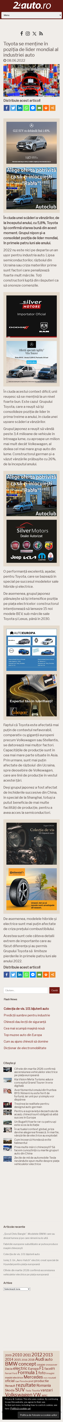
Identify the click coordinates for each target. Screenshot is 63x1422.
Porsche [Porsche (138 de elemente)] (24, 1381)
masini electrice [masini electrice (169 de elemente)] (14, 1377)
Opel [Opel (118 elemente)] (17, 1381)
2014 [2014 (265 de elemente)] (9, 1359)
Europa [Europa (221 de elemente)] (33, 1369)
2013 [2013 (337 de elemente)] (48, 1354)
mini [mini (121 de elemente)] (46, 1378)
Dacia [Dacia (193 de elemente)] (8, 1368)
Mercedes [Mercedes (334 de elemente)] (33, 1377)
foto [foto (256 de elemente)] (42, 1373)
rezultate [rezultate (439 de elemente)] (26, 1385)
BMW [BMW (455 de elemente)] (11, 1364)
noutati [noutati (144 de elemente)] (52, 1377)
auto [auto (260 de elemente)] (49, 1359)
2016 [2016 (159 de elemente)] (25, 1359)
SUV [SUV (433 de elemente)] (20, 1390)
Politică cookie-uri (20, 1408)
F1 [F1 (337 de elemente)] (41, 1368)
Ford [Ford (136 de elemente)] (14, 1373)
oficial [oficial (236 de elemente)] (9, 1381)
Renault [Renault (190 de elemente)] (10, 1385)
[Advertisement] (31, 1194)
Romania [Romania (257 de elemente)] (43, 1385)
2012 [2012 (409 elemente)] (37, 1355)
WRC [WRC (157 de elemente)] (45, 1395)
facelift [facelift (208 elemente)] (49, 1368)
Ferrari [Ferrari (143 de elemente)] (8, 1373)
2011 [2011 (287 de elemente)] (27, 1355)
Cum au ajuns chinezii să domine (26, 1041)
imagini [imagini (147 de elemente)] (50, 1373)
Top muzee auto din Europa (23, 1035)
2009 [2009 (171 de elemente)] (8, 1355)
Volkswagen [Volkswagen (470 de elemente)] (18, 1395)
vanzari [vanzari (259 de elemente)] (46, 1390)
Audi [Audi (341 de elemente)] (39, 1359)
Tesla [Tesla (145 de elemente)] (28, 1390)
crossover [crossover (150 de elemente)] (51, 1364)
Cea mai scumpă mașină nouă (24, 1028)
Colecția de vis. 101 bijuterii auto (21, 1254)
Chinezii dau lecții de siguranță (25, 1022)
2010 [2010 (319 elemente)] (17, 1354)
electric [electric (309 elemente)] (20, 1368)
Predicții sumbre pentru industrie (27, 1015)
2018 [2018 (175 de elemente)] (31, 1359)
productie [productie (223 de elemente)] (41, 1381)
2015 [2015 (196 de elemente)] (17, 1359)
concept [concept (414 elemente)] (27, 1364)
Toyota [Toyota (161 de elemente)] (36, 1390)
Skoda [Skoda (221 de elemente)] (9, 1390)
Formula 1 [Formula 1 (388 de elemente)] (28, 1372)
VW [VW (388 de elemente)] (37, 1395)
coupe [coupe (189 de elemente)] (41, 1364)
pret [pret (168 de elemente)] (31, 1381)
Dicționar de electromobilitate (25, 1048)
